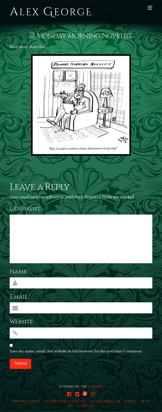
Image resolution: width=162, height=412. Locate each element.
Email (20, 297)
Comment (25, 209)
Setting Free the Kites (65, 401)
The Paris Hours (26, 401)
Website (21, 322)
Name (20, 272)
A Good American (105, 401)
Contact (86, 406)
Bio (71, 406)
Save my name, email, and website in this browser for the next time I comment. (76, 351)
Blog (145, 401)
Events (130, 401)
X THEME (95, 386)
